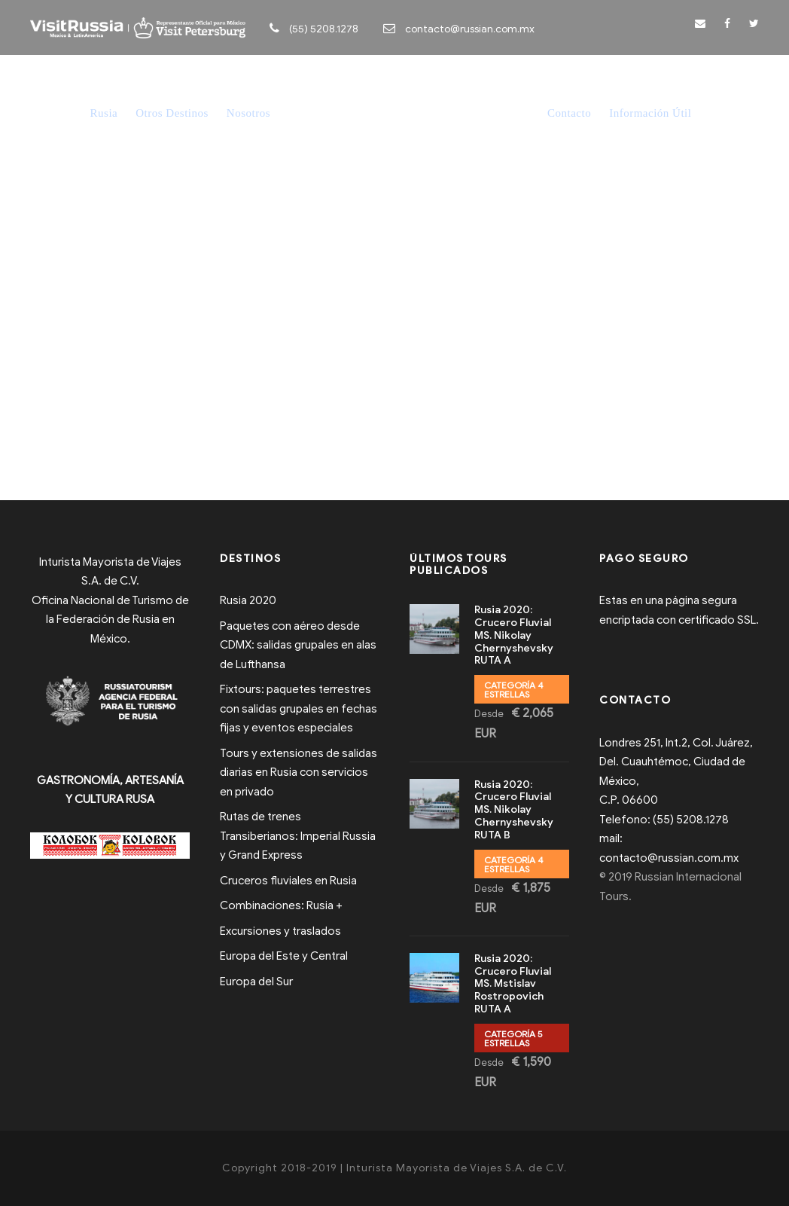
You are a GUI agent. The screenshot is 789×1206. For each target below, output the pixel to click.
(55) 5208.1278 (323, 29)
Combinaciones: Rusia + (281, 905)
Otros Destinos (172, 113)
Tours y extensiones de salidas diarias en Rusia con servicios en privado (298, 772)
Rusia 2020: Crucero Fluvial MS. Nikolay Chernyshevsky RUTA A (513, 635)
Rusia (104, 113)
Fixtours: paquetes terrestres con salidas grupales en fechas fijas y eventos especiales (298, 708)
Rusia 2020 (248, 600)
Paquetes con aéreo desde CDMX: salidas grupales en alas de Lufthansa (298, 645)
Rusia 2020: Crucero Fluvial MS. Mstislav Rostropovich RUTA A (512, 983)
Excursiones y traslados (280, 931)
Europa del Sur (256, 981)
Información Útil (650, 113)
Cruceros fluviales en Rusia (288, 880)
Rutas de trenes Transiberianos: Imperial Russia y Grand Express (298, 836)
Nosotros (248, 113)
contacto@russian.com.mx (470, 29)
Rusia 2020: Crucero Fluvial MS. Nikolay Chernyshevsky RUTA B (513, 809)
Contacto (569, 113)
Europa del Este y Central (284, 956)
